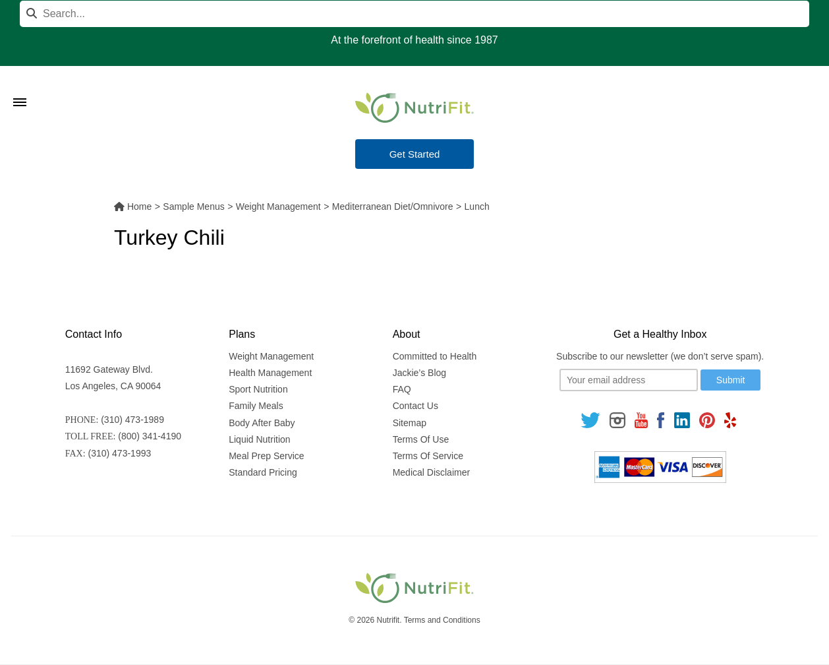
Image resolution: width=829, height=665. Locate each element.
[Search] (414, 14)
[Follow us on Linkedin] (682, 420)
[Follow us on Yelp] (730, 420)
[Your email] (628, 380)
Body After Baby (262, 423)
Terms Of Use (421, 439)
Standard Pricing (263, 472)
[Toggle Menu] (19, 85)
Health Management (270, 372)
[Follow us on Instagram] (617, 420)
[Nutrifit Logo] (414, 107)
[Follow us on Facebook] (661, 420)
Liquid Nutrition (259, 439)
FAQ (402, 389)
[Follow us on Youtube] (641, 420)
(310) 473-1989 (132, 419)
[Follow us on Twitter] (590, 420)
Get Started (414, 154)
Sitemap (409, 423)
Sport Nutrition (258, 389)
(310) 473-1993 (120, 453)
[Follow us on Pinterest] (707, 420)
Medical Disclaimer (431, 472)
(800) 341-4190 (149, 436)
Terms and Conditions (442, 620)
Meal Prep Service (266, 456)
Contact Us (415, 405)
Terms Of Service (428, 456)
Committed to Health (435, 356)
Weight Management (271, 356)
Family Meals (256, 405)
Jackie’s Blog (419, 372)
